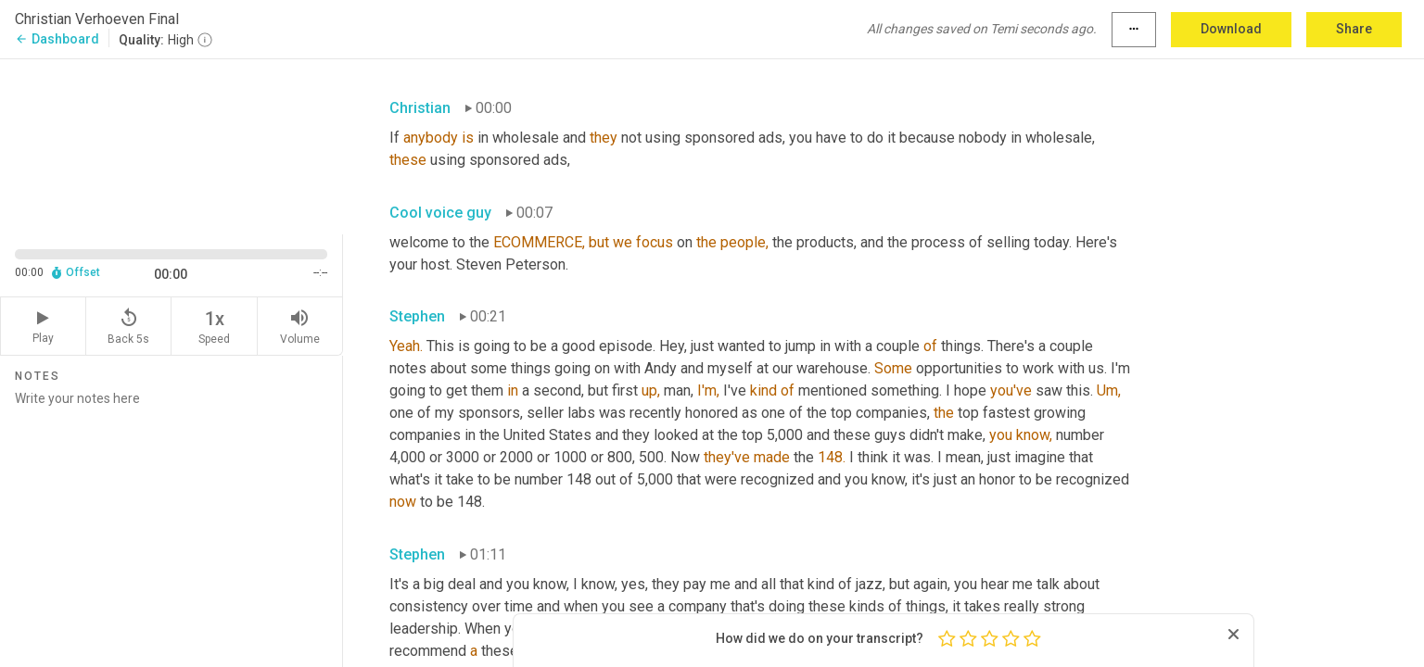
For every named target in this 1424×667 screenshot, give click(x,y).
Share (1354, 28)
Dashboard (57, 38)
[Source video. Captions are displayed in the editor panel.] (171, 145)
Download (1231, 28)
